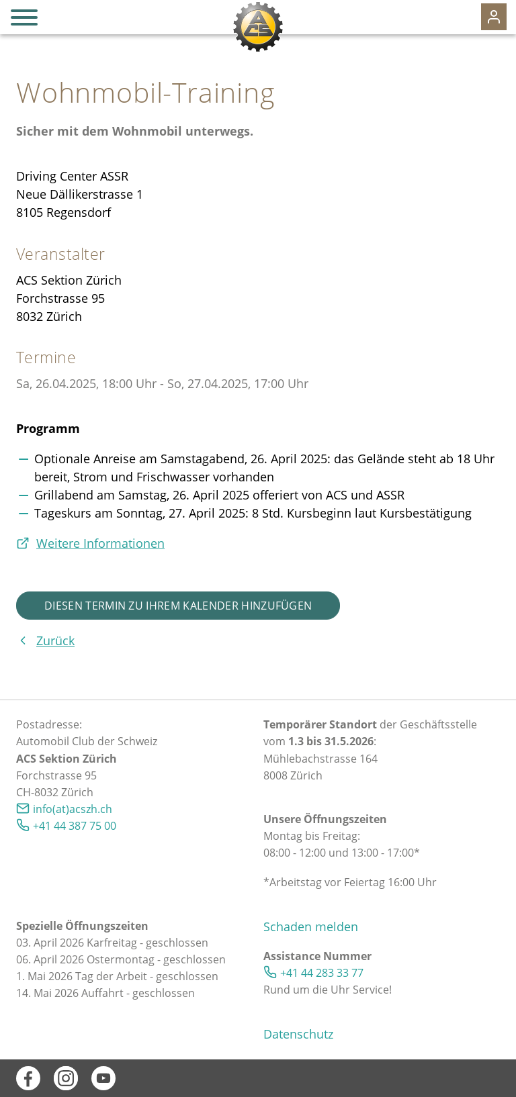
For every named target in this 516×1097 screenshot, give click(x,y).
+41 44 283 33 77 (321, 972)
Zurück (55, 640)
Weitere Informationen (100, 543)
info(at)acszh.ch (72, 809)
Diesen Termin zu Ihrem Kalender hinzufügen (178, 605)
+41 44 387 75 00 (74, 825)
